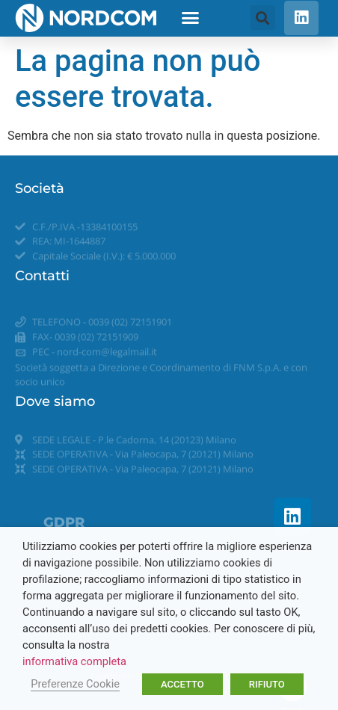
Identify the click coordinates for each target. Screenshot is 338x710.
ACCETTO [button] (182, 684)
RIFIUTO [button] (267, 684)
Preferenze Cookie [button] (75, 684)
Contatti (42, 276)
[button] (190, 18)
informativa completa (74, 661)
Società (39, 188)
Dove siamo (55, 401)
